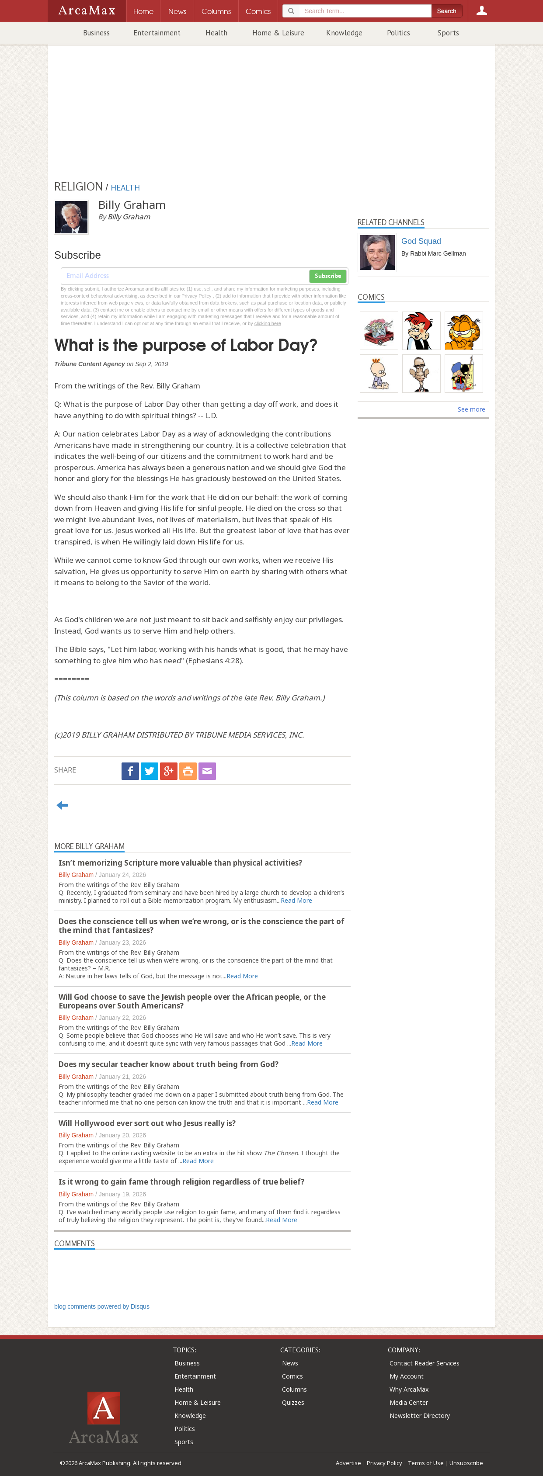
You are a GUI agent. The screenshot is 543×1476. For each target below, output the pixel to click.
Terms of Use (426, 1463)
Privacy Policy (384, 1463)
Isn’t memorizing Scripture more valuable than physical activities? (180, 863)
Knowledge (344, 33)
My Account (407, 1376)
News (290, 1363)
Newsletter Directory (420, 1415)
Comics (292, 1376)
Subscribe (328, 276)
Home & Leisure (278, 33)
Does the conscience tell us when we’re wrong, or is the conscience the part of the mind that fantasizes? (202, 925)
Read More (296, 900)
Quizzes (293, 1402)
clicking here (267, 323)
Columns (294, 1389)
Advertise (348, 1463)
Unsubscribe (466, 1463)
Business (96, 33)
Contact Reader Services (424, 1363)
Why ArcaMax (409, 1389)
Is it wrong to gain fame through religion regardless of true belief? (181, 1182)
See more (471, 409)
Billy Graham (76, 874)
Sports (448, 33)
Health (216, 33)
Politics (398, 33)
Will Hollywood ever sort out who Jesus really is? (147, 1123)
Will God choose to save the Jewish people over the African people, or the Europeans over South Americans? (192, 1001)
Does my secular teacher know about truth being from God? (168, 1064)
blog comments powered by (102, 1306)
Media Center (409, 1402)
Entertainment (157, 33)
